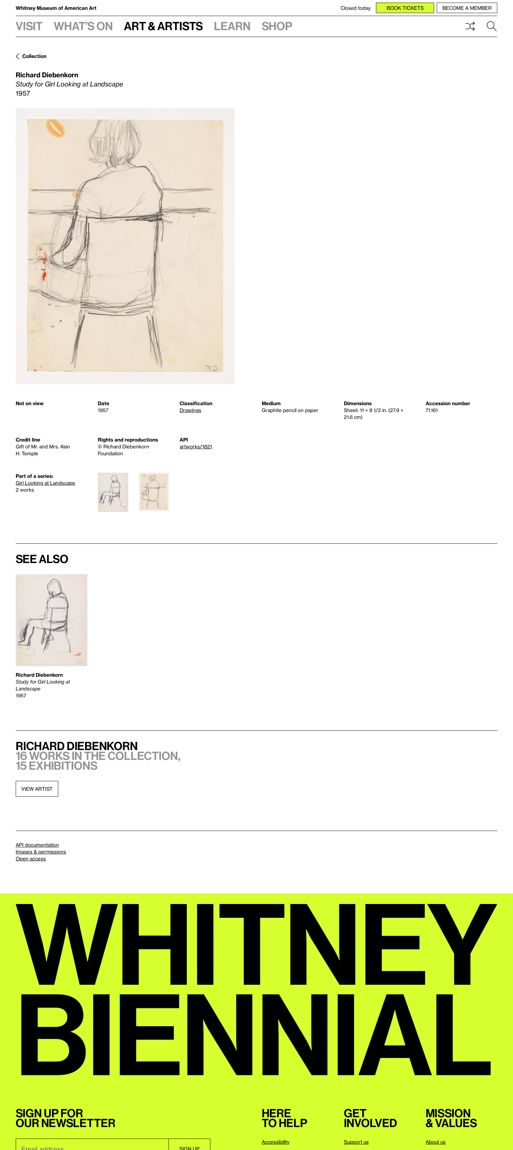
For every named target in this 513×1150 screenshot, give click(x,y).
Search (491, 26)
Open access (31, 858)
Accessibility (276, 1142)
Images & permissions (41, 852)
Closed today (356, 8)
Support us (356, 1142)
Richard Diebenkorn (47, 75)
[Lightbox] (125, 246)
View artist (37, 789)
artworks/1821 (196, 446)
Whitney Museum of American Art (56, 8)
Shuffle (470, 26)
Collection (34, 56)
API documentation (37, 845)
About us (436, 1142)
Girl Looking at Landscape (45, 483)
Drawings (190, 410)
